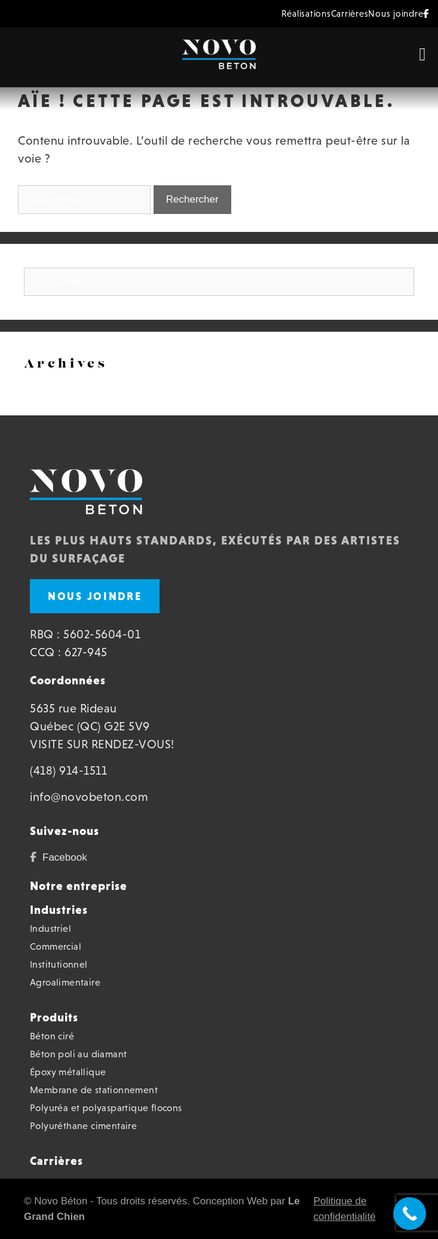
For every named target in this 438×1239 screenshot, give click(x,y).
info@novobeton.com (89, 796)
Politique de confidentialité (345, 1208)
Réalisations (306, 13)
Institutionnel (59, 964)
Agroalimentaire (65, 982)
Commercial (55, 946)
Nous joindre (395, 13)
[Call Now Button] (409, 1213)
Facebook (64, 857)
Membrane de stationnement (94, 1090)
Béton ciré (52, 1036)
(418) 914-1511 (68, 770)
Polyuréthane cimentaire (83, 1126)
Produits (54, 1017)
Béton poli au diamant (78, 1054)
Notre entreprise (78, 885)
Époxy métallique (68, 1072)
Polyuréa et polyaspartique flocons (106, 1108)
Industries (59, 909)
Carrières (350, 13)
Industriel (50, 928)
